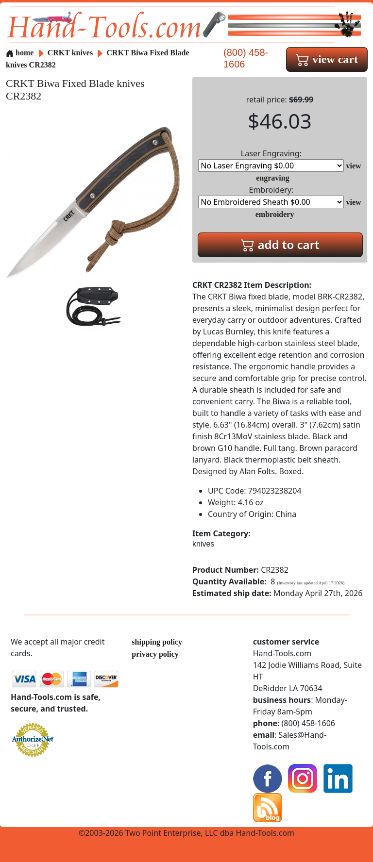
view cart (327, 59)
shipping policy (157, 642)
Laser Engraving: (271, 160)
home (20, 53)
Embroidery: (271, 196)
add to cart (280, 244)
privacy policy (155, 654)
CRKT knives (70, 53)
